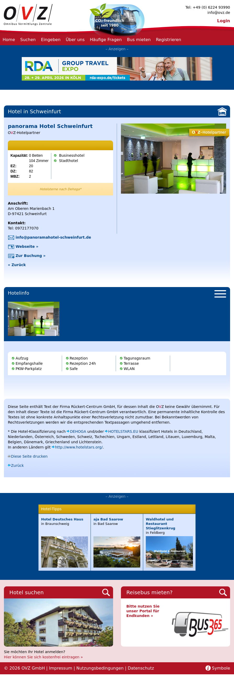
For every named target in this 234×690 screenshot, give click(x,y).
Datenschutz (141, 668)
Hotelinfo (18, 293)
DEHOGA (78, 431)
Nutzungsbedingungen (100, 668)
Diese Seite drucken (29, 456)
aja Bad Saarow (108, 519)
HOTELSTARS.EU (123, 431)
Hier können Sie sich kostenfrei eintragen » (43, 657)
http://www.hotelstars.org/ (79, 447)
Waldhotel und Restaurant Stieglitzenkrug (160, 523)
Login (223, 20)
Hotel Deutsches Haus (62, 519)
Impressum (60, 668)
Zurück (17, 465)
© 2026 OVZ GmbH (24, 668)
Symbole (221, 668)
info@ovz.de (219, 12)
